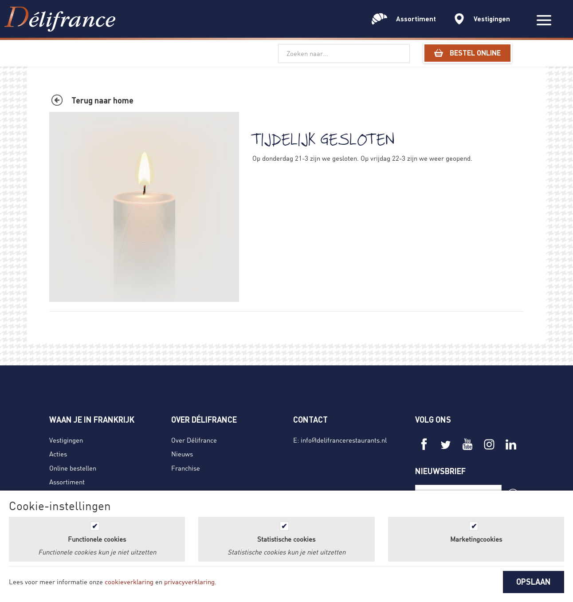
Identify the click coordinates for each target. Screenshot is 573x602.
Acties (58, 454)
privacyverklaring (189, 582)
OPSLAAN (533, 581)
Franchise (185, 468)
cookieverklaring (129, 582)
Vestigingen (66, 440)
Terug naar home (102, 100)
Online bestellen (72, 468)
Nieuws (182, 454)
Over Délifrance (194, 440)
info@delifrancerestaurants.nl (344, 440)
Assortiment (67, 482)
